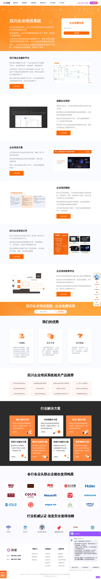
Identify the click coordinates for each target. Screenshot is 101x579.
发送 (97, 577)
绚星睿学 (24, 2)
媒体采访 (47, 562)
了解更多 (14, 431)
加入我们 (47, 565)
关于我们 (61, 2)
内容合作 (47, 553)
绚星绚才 (15, 2)
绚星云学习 (35, 553)
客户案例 (52, 2)
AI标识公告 (61, 565)
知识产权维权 (62, 559)
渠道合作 (47, 559)
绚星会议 (34, 559)
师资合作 (47, 556)
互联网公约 (61, 562)
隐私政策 (60, 556)
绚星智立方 (43, 2)
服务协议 (60, 553)
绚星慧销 (33, 2)
